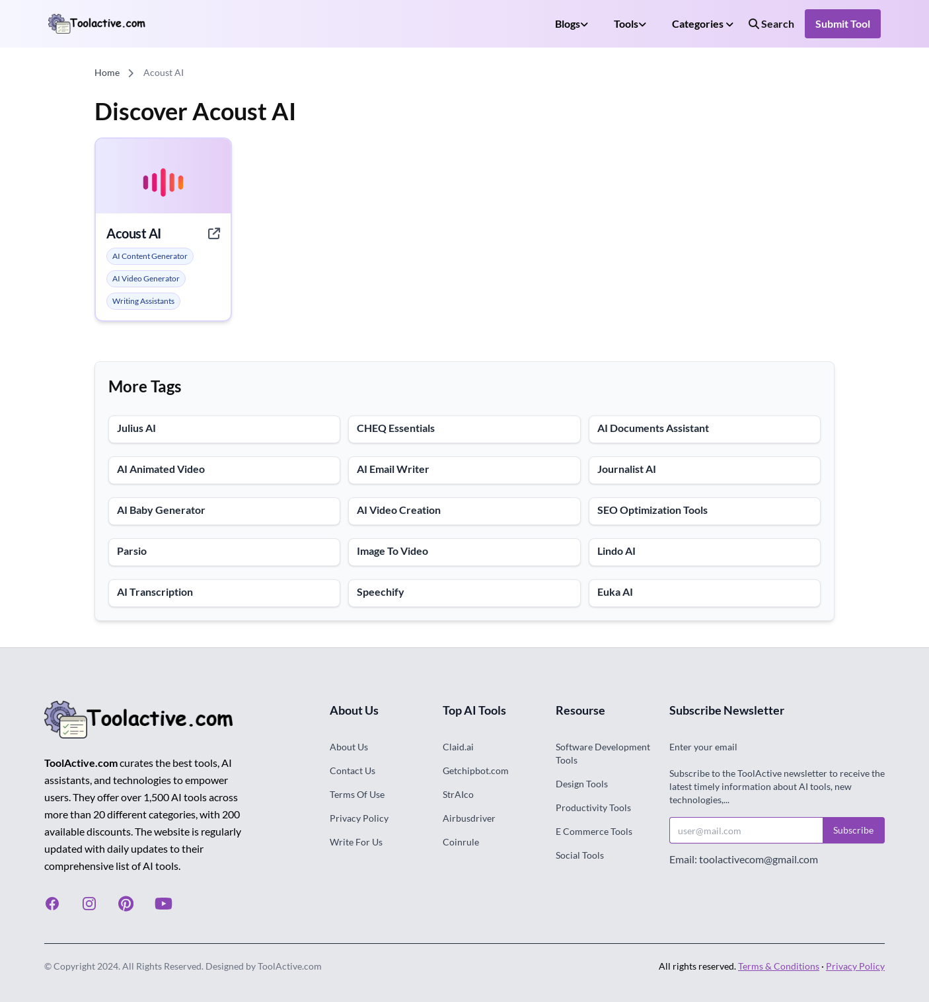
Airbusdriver (469, 818)
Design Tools (582, 783)
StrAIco (458, 794)
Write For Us (356, 841)
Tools (630, 23)
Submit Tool (842, 23)
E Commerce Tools (594, 831)
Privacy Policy (359, 818)
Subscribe (853, 830)
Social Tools (580, 855)
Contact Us (352, 770)
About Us (349, 746)
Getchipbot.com (476, 770)
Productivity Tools (593, 807)
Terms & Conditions (778, 966)
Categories (702, 23)
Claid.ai (458, 746)
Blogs (571, 23)
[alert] (150, 256)
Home (107, 72)
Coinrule (461, 841)
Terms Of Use (357, 794)
